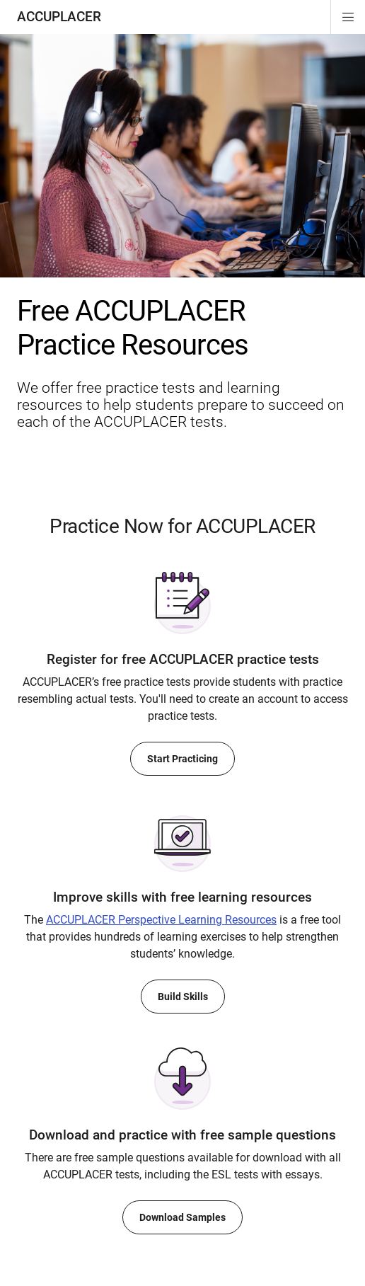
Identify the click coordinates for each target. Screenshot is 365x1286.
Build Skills (183, 996)
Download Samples (182, 1217)
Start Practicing (182, 758)
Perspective (161, 919)
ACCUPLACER (59, 16)
